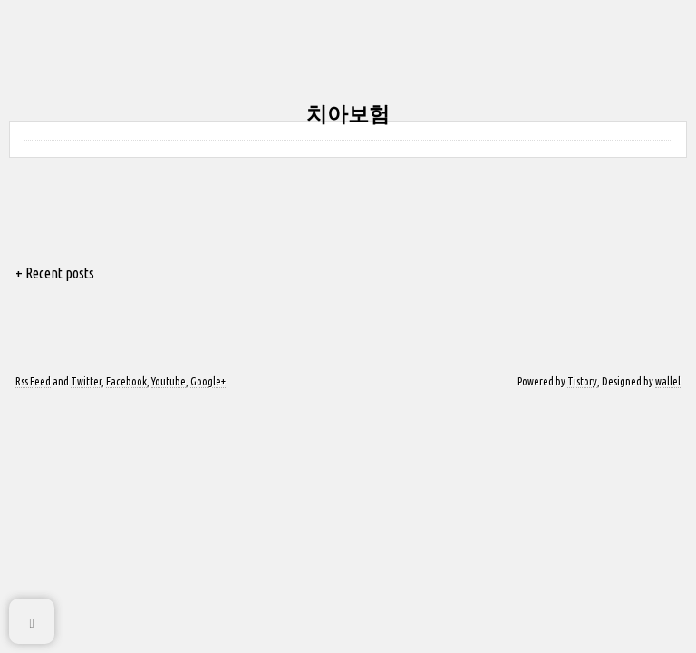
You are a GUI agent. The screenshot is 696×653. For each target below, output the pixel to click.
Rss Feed (33, 381)
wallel (668, 381)
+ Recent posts (54, 273)
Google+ (208, 381)
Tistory (582, 381)
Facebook (126, 381)
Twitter (86, 381)
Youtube (168, 381)
